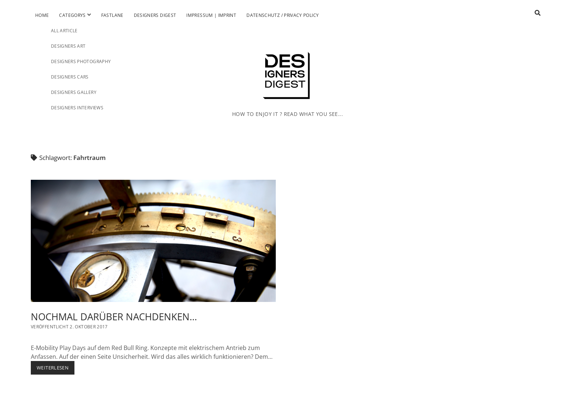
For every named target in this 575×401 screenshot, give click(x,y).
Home (42, 15)
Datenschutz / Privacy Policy (282, 15)
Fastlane (112, 15)
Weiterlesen (55, 369)
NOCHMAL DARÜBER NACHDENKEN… (153, 241)
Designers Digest (155, 15)
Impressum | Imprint (211, 15)
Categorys (72, 15)
